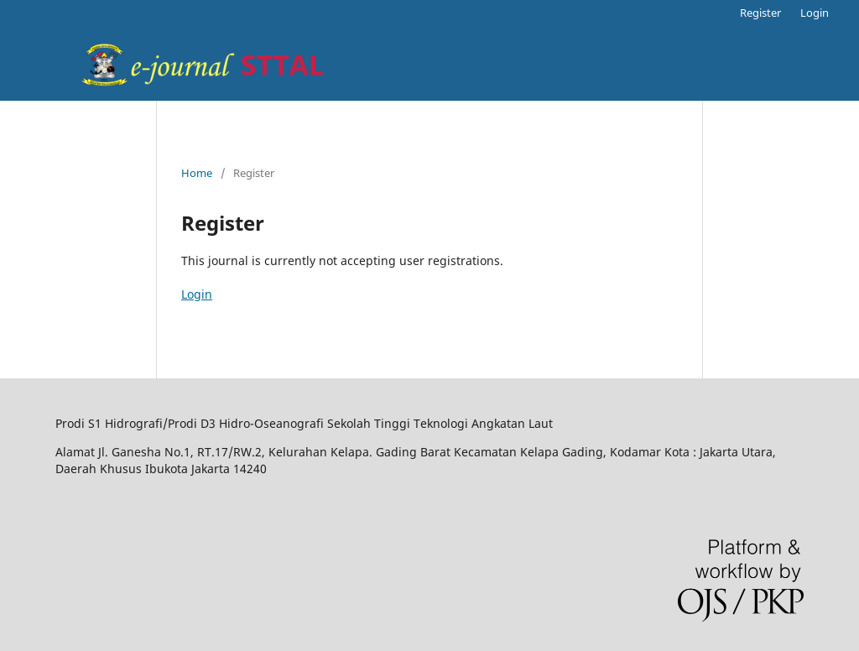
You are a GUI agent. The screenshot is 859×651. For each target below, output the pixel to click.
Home (196, 172)
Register (760, 12)
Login (814, 12)
